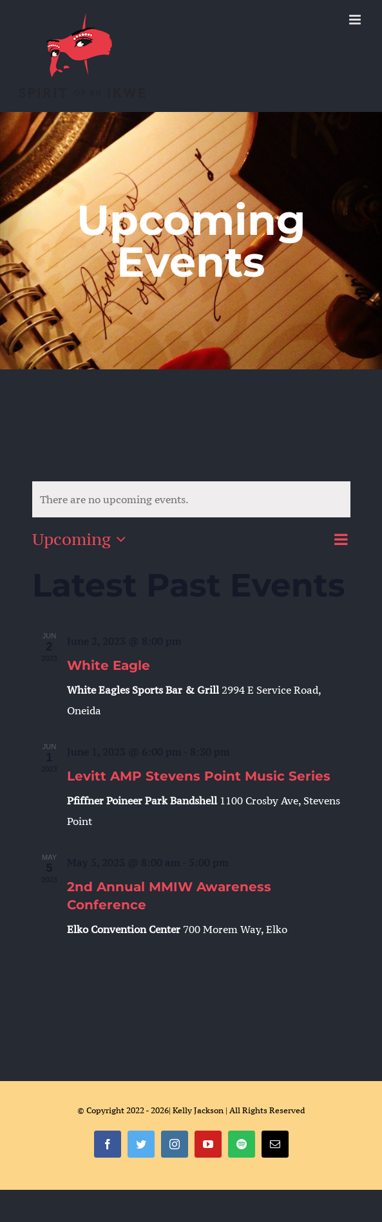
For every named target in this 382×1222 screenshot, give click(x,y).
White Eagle (108, 665)
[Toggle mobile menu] (356, 19)
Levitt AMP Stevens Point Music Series (198, 776)
